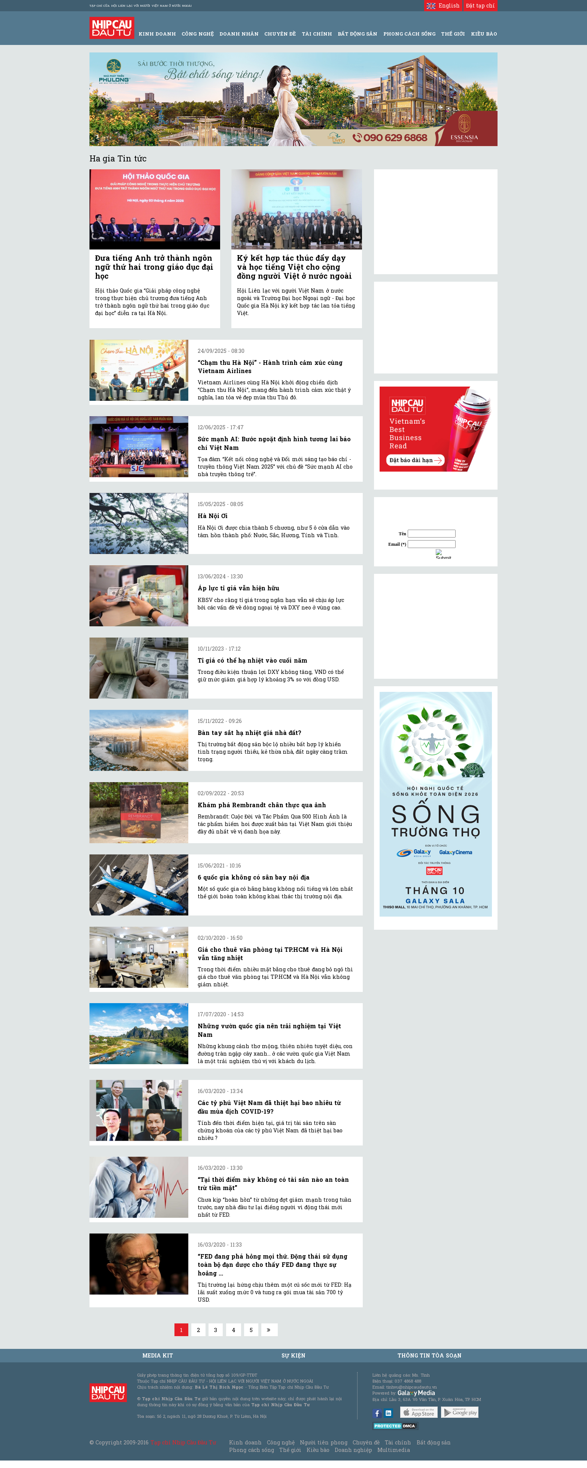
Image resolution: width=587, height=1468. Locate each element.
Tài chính (398, 1442)
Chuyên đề (280, 33)
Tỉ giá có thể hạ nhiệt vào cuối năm (252, 660)
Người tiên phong (323, 1442)
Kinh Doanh (157, 33)
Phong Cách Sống (409, 33)
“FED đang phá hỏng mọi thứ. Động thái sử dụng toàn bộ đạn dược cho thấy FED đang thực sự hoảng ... (272, 1264)
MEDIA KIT (157, 1355)
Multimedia (393, 1449)
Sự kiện (293, 1355)
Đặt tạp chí (480, 5)
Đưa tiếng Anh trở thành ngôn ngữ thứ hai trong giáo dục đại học (154, 267)
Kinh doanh (245, 1442)
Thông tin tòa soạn (430, 1355)
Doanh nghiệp (353, 1449)
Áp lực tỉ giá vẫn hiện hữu (238, 588)
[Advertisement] (436, 626)
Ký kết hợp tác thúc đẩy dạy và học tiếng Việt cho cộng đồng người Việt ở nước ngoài (294, 267)
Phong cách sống (251, 1449)
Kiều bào (318, 1449)
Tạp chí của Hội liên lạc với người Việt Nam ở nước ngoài (140, 5)
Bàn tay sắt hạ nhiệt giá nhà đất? (249, 732)
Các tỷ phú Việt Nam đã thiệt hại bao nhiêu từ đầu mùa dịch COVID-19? (269, 1107)
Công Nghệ (197, 33)
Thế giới (453, 33)
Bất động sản (357, 33)
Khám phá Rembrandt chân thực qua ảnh (262, 805)
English (443, 5)
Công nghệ (281, 1442)
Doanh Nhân (239, 33)
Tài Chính (317, 33)
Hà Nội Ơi (213, 516)
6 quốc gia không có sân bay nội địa (254, 877)
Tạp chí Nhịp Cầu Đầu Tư (183, 1442)
